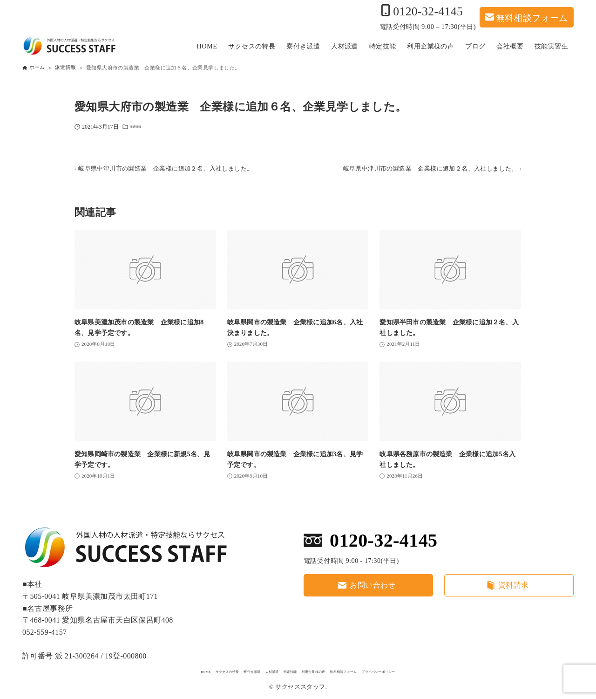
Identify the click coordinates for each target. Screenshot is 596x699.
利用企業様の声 (327, 670)
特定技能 (283, 670)
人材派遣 (249, 670)
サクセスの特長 (166, 670)
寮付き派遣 (212, 670)
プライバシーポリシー (447, 670)
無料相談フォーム (532, 17)
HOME (126, 670)
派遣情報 (141, 128)
